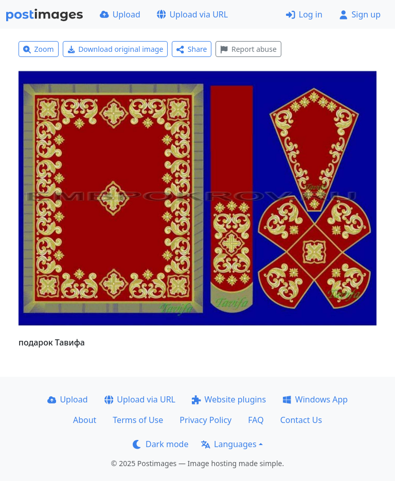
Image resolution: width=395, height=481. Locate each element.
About (84, 420)
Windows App (315, 399)
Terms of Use (138, 420)
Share (191, 49)
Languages (228, 444)
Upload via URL (192, 14)
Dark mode (160, 444)
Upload (120, 14)
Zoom (38, 49)
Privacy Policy (205, 420)
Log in (304, 14)
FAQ (255, 420)
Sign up (360, 14)
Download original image (115, 49)
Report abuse (248, 49)
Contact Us (301, 420)
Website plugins (229, 399)
